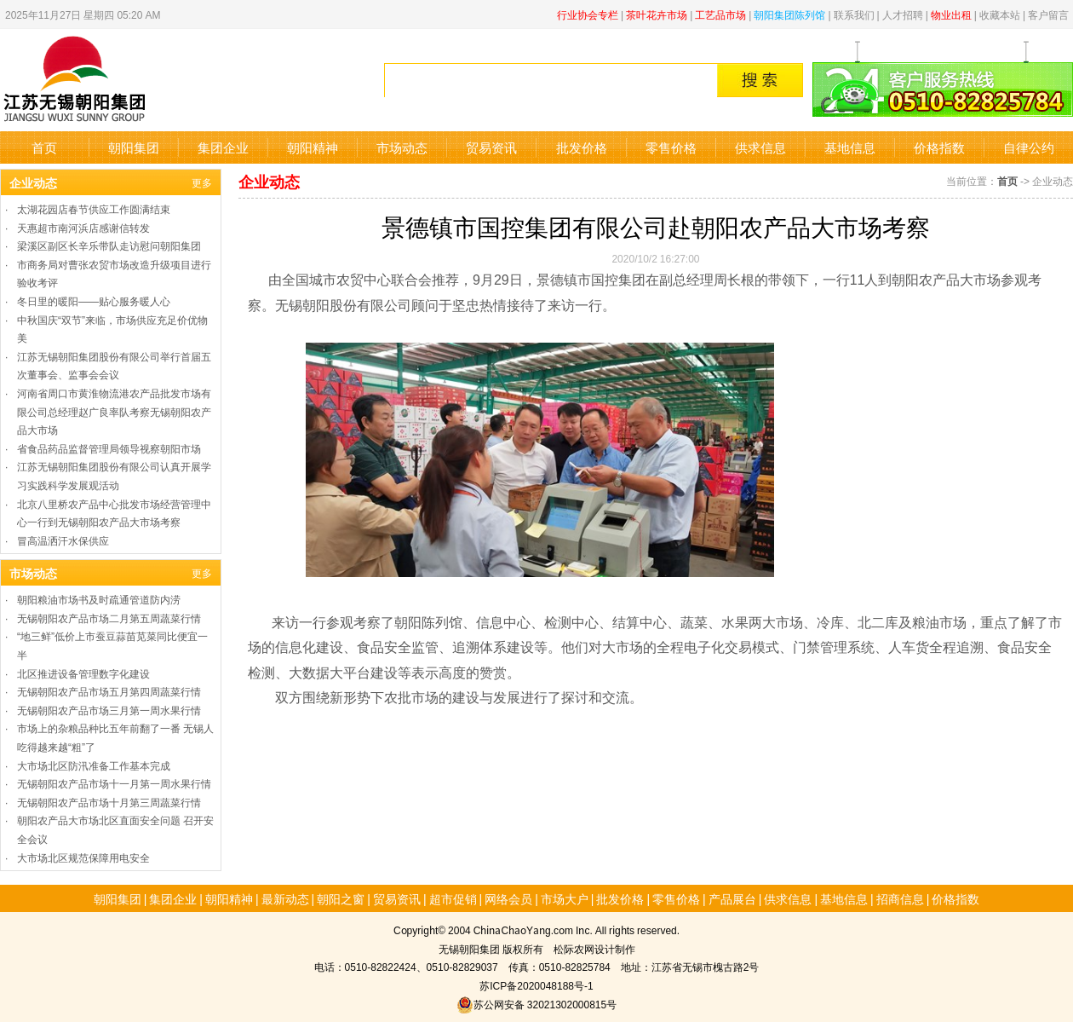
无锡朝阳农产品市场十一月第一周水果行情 (114, 783)
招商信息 (900, 898)
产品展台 (732, 898)
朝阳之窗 (340, 898)
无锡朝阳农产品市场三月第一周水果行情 (109, 709)
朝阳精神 (312, 147)
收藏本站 (999, 14)
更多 (202, 182)
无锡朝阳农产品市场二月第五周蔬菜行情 (109, 617)
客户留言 (1048, 14)
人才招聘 (902, 14)
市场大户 (564, 898)
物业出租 (951, 14)
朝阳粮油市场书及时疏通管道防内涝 (99, 599)
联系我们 (854, 14)
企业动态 (33, 182)
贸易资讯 (491, 147)
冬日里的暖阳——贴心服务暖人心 (93, 300)
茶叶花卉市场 (656, 14)
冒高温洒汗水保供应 (63, 540)
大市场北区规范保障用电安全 (83, 857)
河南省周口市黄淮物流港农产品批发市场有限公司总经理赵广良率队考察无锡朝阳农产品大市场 (114, 410)
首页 (44, 147)
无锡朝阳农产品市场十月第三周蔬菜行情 (109, 801)
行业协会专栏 (587, 14)
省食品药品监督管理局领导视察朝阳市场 (109, 448)
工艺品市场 (720, 14)
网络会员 (508, 898)
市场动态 (401, 147)
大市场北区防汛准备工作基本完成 (93, 765)
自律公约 (1028, 147)
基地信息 (849, 147)
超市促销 (453, 898)
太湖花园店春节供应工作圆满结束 (93, 208)
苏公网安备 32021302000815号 (536, 1003)
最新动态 (285, 898)
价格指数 (939, 147)
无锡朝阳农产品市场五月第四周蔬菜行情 (109, 691)
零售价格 (671, 147)
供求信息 (760, 147)
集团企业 (223, 147)
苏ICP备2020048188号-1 (536, 985)
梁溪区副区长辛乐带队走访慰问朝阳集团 (109, 245)
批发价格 (581, 147)
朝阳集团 (133, 147)
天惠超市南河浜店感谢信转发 (83, 227)
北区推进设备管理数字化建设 (83, 673)
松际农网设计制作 (594, 948)
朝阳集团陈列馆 (789, 14)
